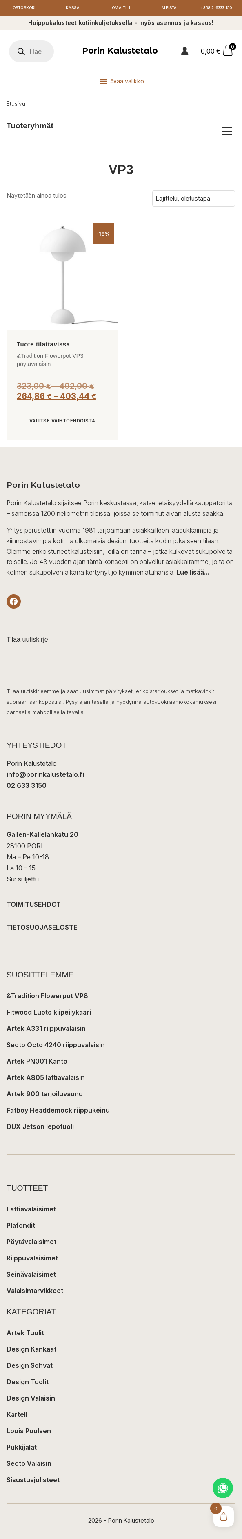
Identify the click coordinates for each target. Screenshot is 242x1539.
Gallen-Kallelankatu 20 (42, 834)
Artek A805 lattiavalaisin (46, 1077)
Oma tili (121, 7)
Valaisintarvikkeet (35, 1291)
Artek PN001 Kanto (37, 1061)
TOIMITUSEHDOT (34, 904)
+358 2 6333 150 (216, 7)
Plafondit (21, 1225)
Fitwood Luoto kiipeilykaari (49, 1012)
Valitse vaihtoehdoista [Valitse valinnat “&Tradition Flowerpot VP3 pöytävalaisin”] (62, 421)
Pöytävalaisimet (31, 1242)
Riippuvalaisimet (32, 1258)
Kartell (17, 1414)
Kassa (73, 7)
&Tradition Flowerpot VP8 (47, 996)
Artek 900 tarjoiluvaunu (45, 1094)
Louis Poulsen (29, 1431)
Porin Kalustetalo (120, 51)
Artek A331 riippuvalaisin (46, 1028)
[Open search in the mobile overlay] (31, 51)
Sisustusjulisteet (33, 1480)
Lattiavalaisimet (31, 1209)
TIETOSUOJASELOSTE (42, 927)
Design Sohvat (30, 1365)
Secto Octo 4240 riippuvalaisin (56, 1045)
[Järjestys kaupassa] (193, 198)
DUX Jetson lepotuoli (40, 1126)
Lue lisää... (192, 572)
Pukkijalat (22, 1447)
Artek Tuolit (25, 1333)
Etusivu (16, 103)
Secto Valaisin (29, 1463)
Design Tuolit (28, 1382)
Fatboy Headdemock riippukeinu (58, 1110)
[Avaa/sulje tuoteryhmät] (227, 131)
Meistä (169, 7)
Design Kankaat (31, 1349)
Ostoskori (24, 7)
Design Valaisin (31, 1398)
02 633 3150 (27, 785)
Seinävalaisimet (31, 1274)
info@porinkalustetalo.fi (45, 774)
